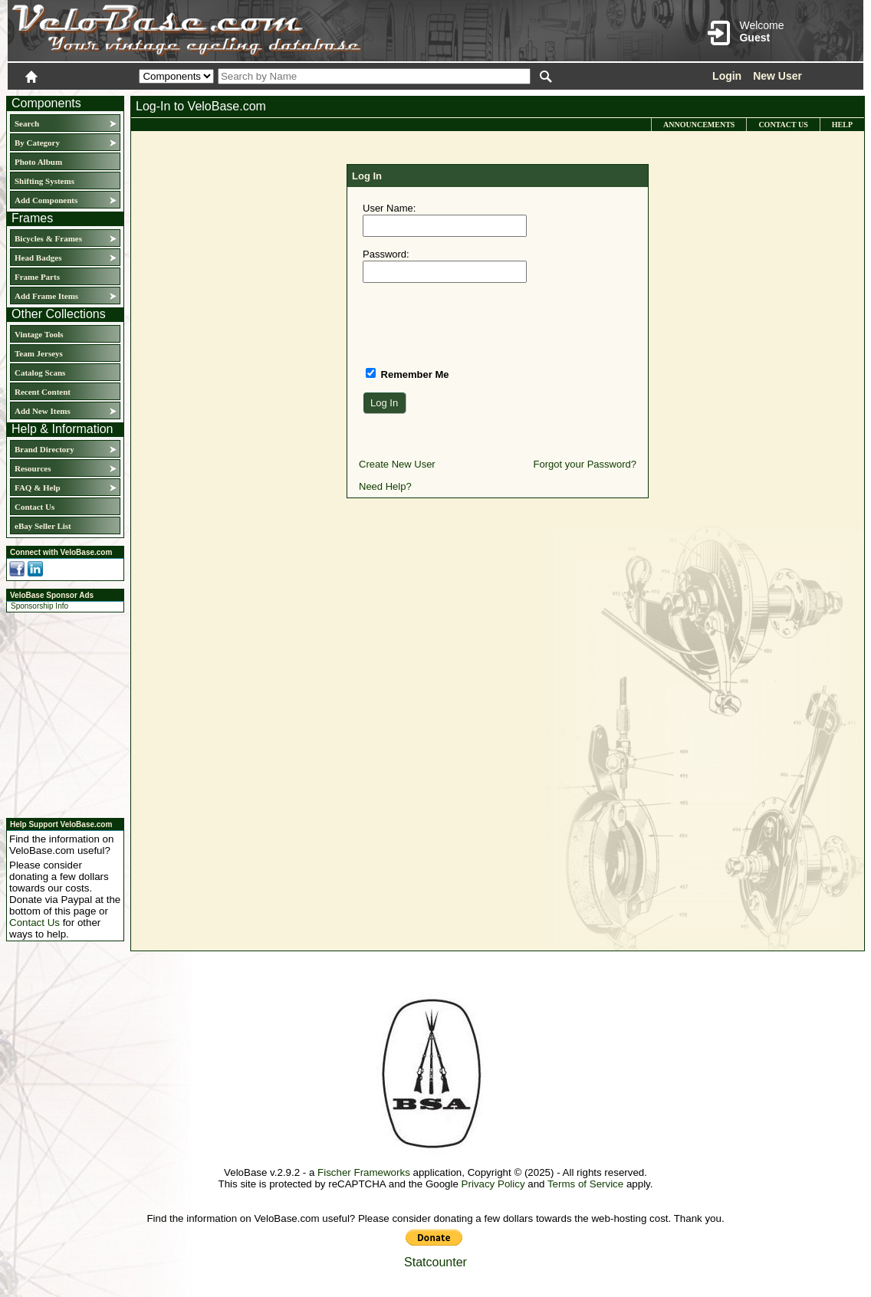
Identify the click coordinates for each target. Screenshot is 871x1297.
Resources (33, 468)
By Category (37, 142)
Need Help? (385, 486)
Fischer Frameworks (363, 1172)
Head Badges (38, 257)
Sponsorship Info (39, 606)
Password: (386, 254)
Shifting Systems (44, 181)
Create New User (397, 464)
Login (726, 76)
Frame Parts (37, 276)
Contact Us (34, 506)
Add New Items (43, 410)
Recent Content (43, 391)
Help (842, 124)
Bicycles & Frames (49, 238)
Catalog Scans (40, 372)
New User (777, 76)
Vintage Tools (39, 334)
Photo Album (38, 161)
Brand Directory (44, 449)
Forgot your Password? (585, 464)
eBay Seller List (43, 525)
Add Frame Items (46, 295)
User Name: (389, 208)
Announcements (699, 124)
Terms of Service (585, 1184)
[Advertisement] (61, 713)
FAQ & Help (38, 487)
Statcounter (435, 1262)
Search (27, 123)
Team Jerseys (39, 353)
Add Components (46, 200)
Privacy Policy (493, 1184)
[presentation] (479, 324)
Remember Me (413, 374)
